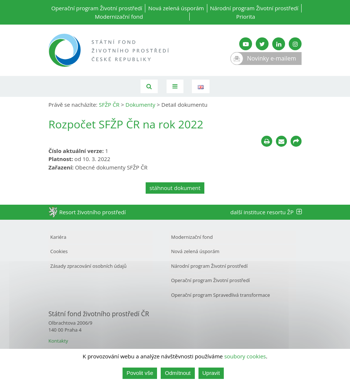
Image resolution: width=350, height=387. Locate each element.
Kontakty (58, 340)
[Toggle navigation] (175, 86)
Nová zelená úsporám (176, 8)
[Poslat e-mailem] (281, 141)
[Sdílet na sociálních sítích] (296, 141)
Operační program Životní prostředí (96, 8)
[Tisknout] (266, 141)
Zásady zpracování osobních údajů (88, 266)
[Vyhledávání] (149, 86)
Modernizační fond (119, 16)
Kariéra (58, 237)
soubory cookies (245, 357)
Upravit (211, 373)
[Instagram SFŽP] (295, 43)
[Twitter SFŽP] (262, 43)
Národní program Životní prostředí (254, 8)
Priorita (245, 16)
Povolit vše (140, 373)
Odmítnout (177, 373)
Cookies (59, 251)
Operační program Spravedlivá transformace (220, 295)
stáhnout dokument (175, 187)
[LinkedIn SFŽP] (278, 43)
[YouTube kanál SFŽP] (245, 43)
